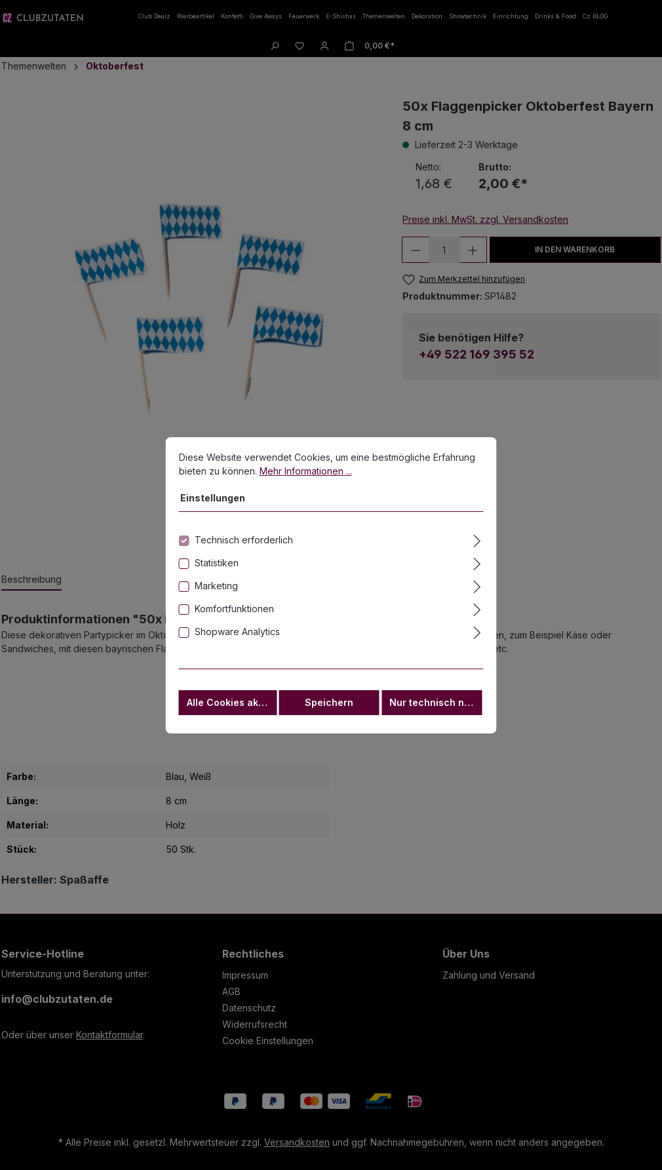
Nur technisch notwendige (435, 710)
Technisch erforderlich (244, 547)
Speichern (329, 710)
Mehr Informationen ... (306, 478)
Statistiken (217, 570)
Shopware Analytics (237, 639)
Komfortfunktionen (234, 616)
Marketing (216, 593)
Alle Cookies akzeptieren (232, 710)
